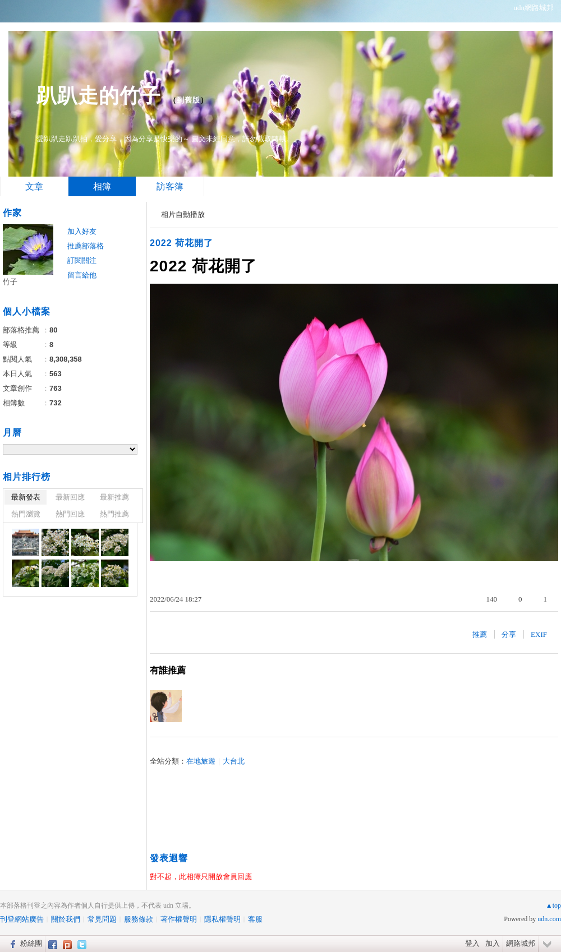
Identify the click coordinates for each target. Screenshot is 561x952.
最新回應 (70, 497)
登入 (472, 943)
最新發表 (25, 497)
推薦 (479, 634)
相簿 (102, 186)
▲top (553, 905)
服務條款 (138, 919)
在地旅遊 (200, 761)
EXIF (539, 634)
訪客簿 (170, 186)
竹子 (10, 282)
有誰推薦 (168, 670)
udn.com (549, 919)
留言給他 (81, 275)
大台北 (234, 761)
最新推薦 (114, 497)
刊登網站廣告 (22, 919)
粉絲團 (31, 943)
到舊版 (188, 100)
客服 (255, 919)
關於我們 (65, 919)
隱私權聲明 (222, 919)
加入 (492, 943)
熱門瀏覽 (25, 514)
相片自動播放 (183, 214)
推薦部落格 (85, 246)
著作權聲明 (178, 919)
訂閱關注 (81, 260)
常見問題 (102, 919)
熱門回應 (70, 514)
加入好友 (81, 231)
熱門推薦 (114, 514)
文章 (34, 186)
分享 (509, 634)
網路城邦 (520, 943)
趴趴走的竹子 (98, 95)
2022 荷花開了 (181, 243)
